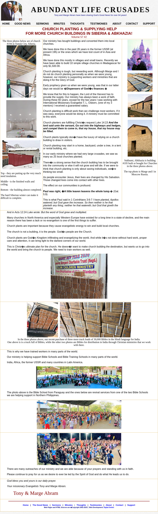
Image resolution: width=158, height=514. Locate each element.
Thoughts (81, 505)
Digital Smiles (101, 507)
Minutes (69, 505)
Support (131, 505)
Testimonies (96, 505)
